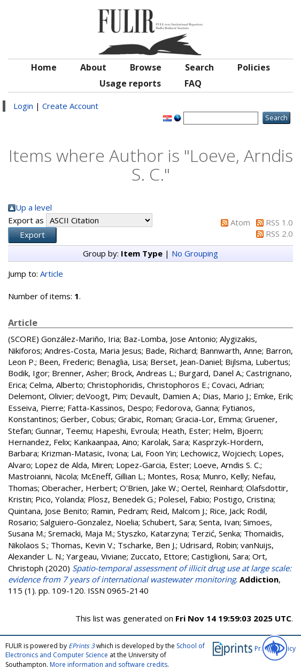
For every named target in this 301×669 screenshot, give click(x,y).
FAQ (193, 83)
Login (23, 105)
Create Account (70, 105)
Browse (145, 67)
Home (44, 67)
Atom (240, 222)
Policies (253, 67)
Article (51, 273)
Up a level (34, 207)
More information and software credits (108, 664)
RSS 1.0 (279, 222)
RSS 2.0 (279, 233)
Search (199, 67)
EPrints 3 (81, 645)
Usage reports (130, 83)
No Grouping (195, 253)
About (93, 67)
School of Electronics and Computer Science (105, 650)
